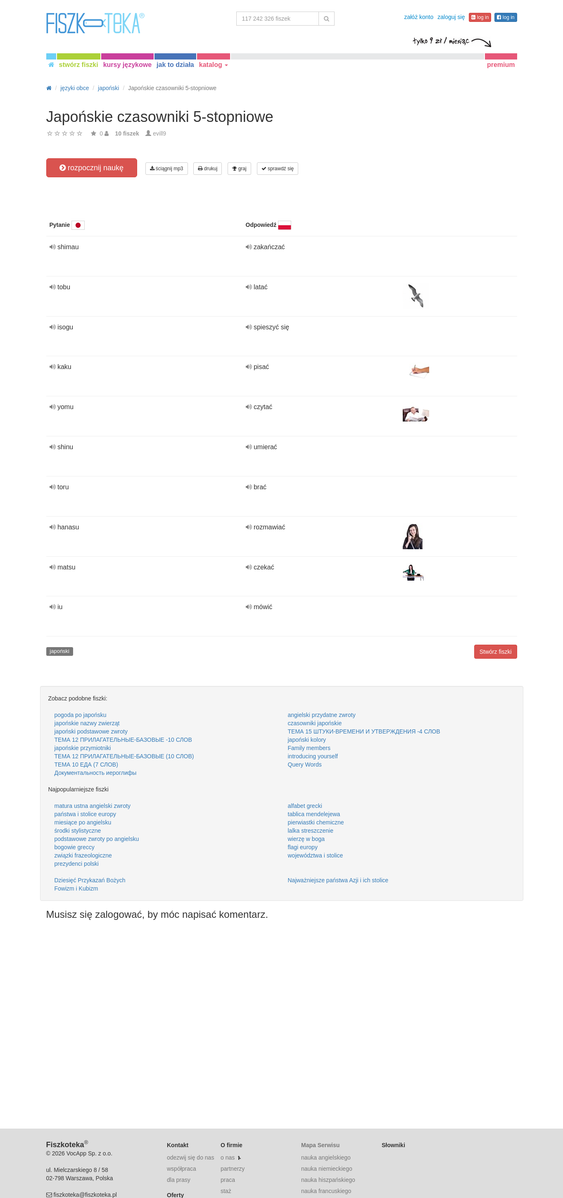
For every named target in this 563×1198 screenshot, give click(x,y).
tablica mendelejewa (314, 814)
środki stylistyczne (78, 830)
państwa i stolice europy (85, 814)
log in (480, 17)
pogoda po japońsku (81, 715)
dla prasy (178, 1180)
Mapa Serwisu (320, 1145)
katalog (213, 64)
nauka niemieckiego (326, 1168)
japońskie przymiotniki (83, 748)
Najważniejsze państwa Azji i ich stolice (338, 880)
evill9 (159, 133)
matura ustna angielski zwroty (93, 806)
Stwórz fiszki (496, 651)
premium (501, 64)
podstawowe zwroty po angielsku (97, 839)
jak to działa (175, 64)
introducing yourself (313, 756)
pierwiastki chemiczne (316, 822)
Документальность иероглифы (96, 772)
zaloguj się (451, 17)
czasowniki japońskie (315, 723)
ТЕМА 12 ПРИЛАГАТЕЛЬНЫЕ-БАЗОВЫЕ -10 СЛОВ (123, 739)
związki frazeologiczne (83, 855)
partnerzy (233, 1168)
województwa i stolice (315, 855)
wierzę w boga (306, 839)
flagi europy (303, 847)
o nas (228, 1157)
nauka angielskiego (326, 1157)
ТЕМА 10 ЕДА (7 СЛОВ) (86, 764)
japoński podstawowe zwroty (91, 731)
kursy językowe (127, 64)
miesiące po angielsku (83, 822)
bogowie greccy (75, 847)
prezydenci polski (77, 863)
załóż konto (418, 17)
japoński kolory (307, 739)
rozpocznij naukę (91, 168)
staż (226, 1191)
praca (228, 1180)
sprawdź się (277, 168)
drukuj (207, 168)
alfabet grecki (305, 806)
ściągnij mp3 (166, 168)
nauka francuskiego (326, 1191)
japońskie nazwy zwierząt (87, 723)
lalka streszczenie (311, 830)
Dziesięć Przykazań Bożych (90, 880)
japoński (59, 651)
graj (239, 168)
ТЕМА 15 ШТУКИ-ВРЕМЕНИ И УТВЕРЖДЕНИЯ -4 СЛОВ (364, 731)
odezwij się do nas (190, 1157)
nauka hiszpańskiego (328, 1180)
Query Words (305, 764)
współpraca (181, 1168)
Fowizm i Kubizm (76, 888)
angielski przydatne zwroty (322, 715)
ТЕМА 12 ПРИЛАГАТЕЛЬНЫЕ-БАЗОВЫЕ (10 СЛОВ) (124, 756)
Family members (309, 748)
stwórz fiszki (78, 64)
